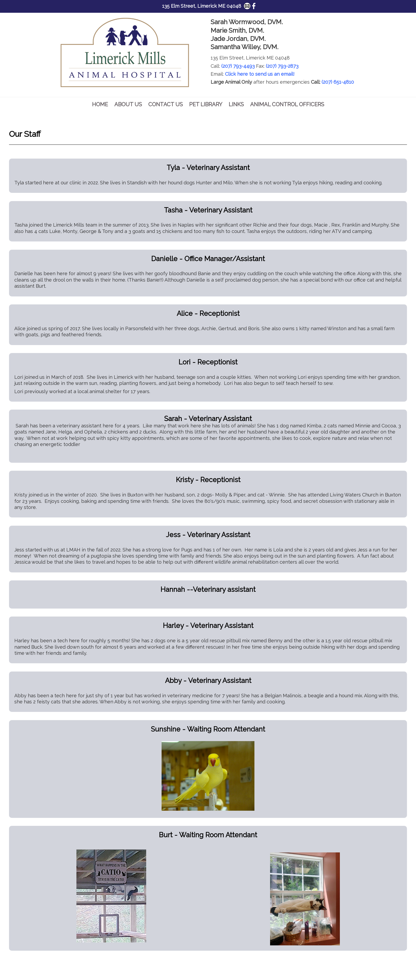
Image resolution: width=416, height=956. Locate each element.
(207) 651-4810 (338, 82)
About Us (128, 104)
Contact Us (165, 104)
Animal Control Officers (287, 104)
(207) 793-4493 (238, 66)
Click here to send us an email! (259, 74)
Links (236, 104)
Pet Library (205, 104)
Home (100, 104)
